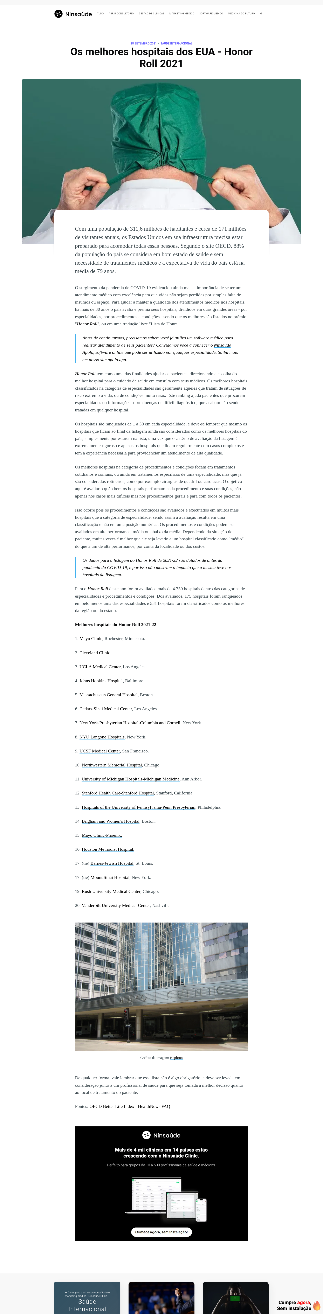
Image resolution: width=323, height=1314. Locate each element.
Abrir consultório (121, 13)
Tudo (100, 13)
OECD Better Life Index (111, 1106)
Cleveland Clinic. (95, 652)
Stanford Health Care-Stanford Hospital (118, 792)
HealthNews (149, 1106)
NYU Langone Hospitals (102, 736)
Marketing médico (181, 13)
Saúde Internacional (176, 43)
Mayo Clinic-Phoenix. (102, 835)
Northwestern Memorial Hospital (112, 764)
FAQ (166, 1106)
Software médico (211, 13)
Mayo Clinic (91, 638)
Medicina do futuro (241, 13)
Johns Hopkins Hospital (101, 680)
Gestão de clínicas (151, 13)
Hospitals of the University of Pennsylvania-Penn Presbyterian (138, 807)
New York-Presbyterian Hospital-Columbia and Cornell (130, 722)
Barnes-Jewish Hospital (111, 863)
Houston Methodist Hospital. (108, 849)
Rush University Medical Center (111, 891)
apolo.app (117, 359)
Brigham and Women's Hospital (110, 821)
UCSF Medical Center (100, 750)
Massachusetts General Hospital (109, 694)
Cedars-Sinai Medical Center (106, 708)
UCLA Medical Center (100, 666)
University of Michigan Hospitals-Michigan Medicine (130, 778)
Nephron (176, 1058)
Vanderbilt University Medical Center (116, 905)
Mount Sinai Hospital (109, 877)
